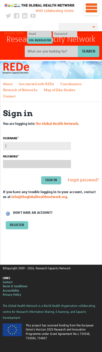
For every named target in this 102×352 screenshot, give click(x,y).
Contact (9, 96)
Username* (11, 138)
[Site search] (52, 51)
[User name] (39, 34)
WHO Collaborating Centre (55, 11)
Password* (11, 156)
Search (88, 51)
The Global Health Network (39, 5)
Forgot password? (83, 180)
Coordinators (71, 84)
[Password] (65, 34)
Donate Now (14, 33)
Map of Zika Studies (59, 90)
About (8, 84)
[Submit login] (40, 40)
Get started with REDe (36, 84)
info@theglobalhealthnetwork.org (39, 197)
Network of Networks (20, 90)
